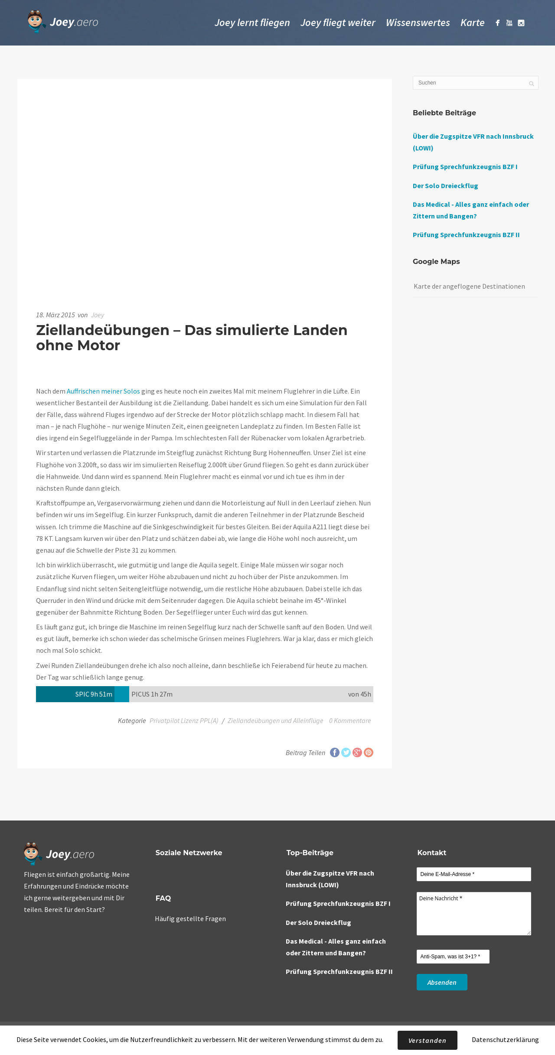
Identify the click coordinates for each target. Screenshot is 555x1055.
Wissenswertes (418, 22)
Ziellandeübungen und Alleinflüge (275, 720)
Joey (97, 314)
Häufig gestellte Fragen (190, 918)
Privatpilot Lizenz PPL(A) (184, 720)
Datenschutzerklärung (505, 1039)
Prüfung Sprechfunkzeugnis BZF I (465, 166)
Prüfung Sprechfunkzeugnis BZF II (466, 234)
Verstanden (427, 1040)
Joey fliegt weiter (337, 22)
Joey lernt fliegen (252, 22)
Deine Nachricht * (474, 913)
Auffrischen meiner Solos (103, 391)
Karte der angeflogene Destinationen (469, 286)
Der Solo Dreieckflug (445, 185)
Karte (472, 22)
